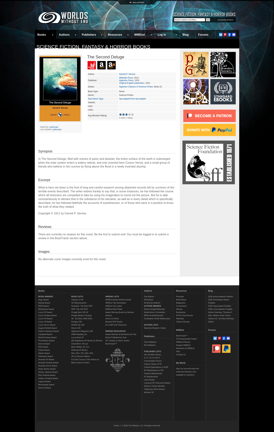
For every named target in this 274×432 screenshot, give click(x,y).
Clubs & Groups (183, 322)
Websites (180, 318)
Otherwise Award (45, 356)
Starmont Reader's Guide (155, 328)
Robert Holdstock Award (48, 331)
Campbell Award (45, 334)
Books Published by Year (116, 337)
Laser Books (149, 380)
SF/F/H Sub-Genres (184, 315)
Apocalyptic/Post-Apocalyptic (132, 99)
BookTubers (181, 300)
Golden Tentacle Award (48, 378)
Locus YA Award (45, 322)
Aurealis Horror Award (47, 366)
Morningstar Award (46, 385)
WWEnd (139, 34)
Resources (115, 34)
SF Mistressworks (78, 303)
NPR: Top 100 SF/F (79, 309)
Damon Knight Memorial (154, 309)
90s (91, 353)
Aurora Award (44, 344)
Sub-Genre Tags (95, 99)
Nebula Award (44, 303)
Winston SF (149, 392)
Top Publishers (150, 342)
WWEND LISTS (112, 296)
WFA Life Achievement (153, 315)
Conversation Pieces (153, 361)
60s (77, 353)
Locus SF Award (45, 312)
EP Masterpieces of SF (154, 370)
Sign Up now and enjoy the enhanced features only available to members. (187, 371)
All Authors (148, 300)
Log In (162, 34)
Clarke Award (44, 350)
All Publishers (150, 345)
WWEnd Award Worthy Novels (118, 300)
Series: (91, 86)
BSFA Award (43, 306)
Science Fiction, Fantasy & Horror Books (93, 46)
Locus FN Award (45, 318)
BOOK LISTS (77, 296)
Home (116, 425)
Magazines (180, 303)
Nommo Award (44, 388)
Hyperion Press (126, 80)
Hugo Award (43, 300)
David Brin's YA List (79, 344)
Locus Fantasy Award (47, 315)
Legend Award (44, 381)
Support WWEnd (183, 345)
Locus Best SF (77, 337)
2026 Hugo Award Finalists (219, 306)
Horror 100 (76, 328)
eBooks (179, 309)
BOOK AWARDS (45, 296)
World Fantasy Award (47, 337)
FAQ (178, 351)
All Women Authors (152, 303)
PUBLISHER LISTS (152, 351)
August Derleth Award (47, 328)
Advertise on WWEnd (185, 348)
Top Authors (149, 296)
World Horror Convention (154, 312)
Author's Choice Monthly (154, 386)
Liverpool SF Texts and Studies (157, 383)
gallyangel (54, 127)
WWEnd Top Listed (113, 306)
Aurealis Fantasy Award (48, 363)
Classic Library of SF (153, 364)
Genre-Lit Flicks (112, 318)
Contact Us (180, 355)
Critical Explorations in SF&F (156, 367)
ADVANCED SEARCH (225, 20)
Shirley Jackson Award (47, 372)
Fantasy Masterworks (153, 373)
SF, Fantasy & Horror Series (117, 341)
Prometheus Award (46, 341)
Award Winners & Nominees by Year (120, 334)
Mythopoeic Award (46, 309)
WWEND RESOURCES (115, 331)
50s (72, 353)
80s (86, 353)
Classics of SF (77, 300)
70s (82, 353)
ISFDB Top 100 (77, 325)
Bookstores (181, 312)
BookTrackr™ (111, 344)
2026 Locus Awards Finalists (220, 309)
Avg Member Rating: (97, 115)
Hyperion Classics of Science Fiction (136, 86)
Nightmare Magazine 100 (82, 331)
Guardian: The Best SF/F (82, 306)
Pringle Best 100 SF (79, 312)
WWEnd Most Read (113, 309)
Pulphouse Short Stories (154, 389)
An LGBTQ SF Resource (116, 325)
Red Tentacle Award (46, 375)
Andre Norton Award (47, 369)
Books (41, 34)
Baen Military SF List (80, 347)
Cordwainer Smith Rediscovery (157, 318)
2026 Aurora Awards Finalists (220, 296)
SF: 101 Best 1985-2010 (81, 318)
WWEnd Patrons (183, 342)
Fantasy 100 (76, 322)
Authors (64, 34)
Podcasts (180, 296)
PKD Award (43, 347)
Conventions (181, 306)
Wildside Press (126, 78)
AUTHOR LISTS (151, 325)
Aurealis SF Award (46, 359)
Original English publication (131, 83)
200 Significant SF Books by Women (86, 341)
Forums (203, 34)
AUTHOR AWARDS (152, 306)
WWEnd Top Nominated (115, 303)
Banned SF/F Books (113, 322)
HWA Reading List (79, 334)
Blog (185, 34)
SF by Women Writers (80, 356)
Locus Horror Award (46, 325)
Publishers (89, 34)
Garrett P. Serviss (127, 74)
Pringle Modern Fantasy (81, 315)
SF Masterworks (151, 377)
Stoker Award (44, 353)
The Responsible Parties (186, 339)
